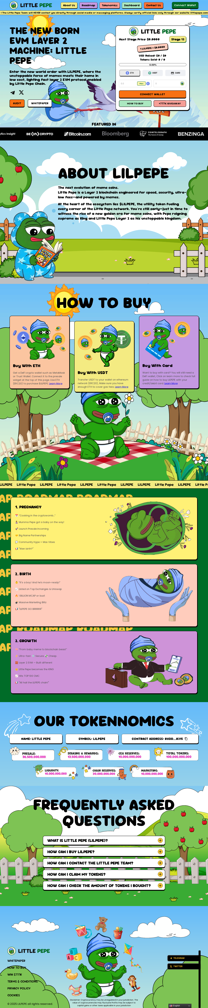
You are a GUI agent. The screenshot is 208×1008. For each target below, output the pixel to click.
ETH (130, 73)
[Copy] (186, 738)
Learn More (55, 383)
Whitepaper (39, 103)
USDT (152, 73)
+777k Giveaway (170, 103)
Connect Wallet (185, 5)
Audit (17, 103)
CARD (175, 73)
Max (141, 83)
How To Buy (135, 103)
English (174, 1005)
